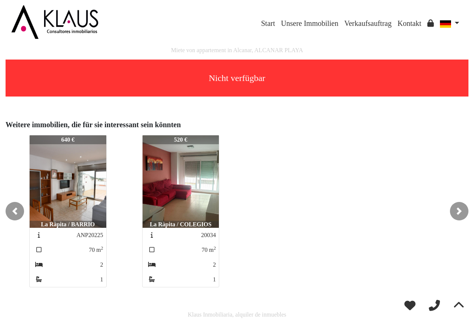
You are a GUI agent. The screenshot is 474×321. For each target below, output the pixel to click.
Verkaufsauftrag (368, 23)
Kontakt (409, 23)
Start (268, 23)
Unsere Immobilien (309, 23)
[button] (15, 211)
